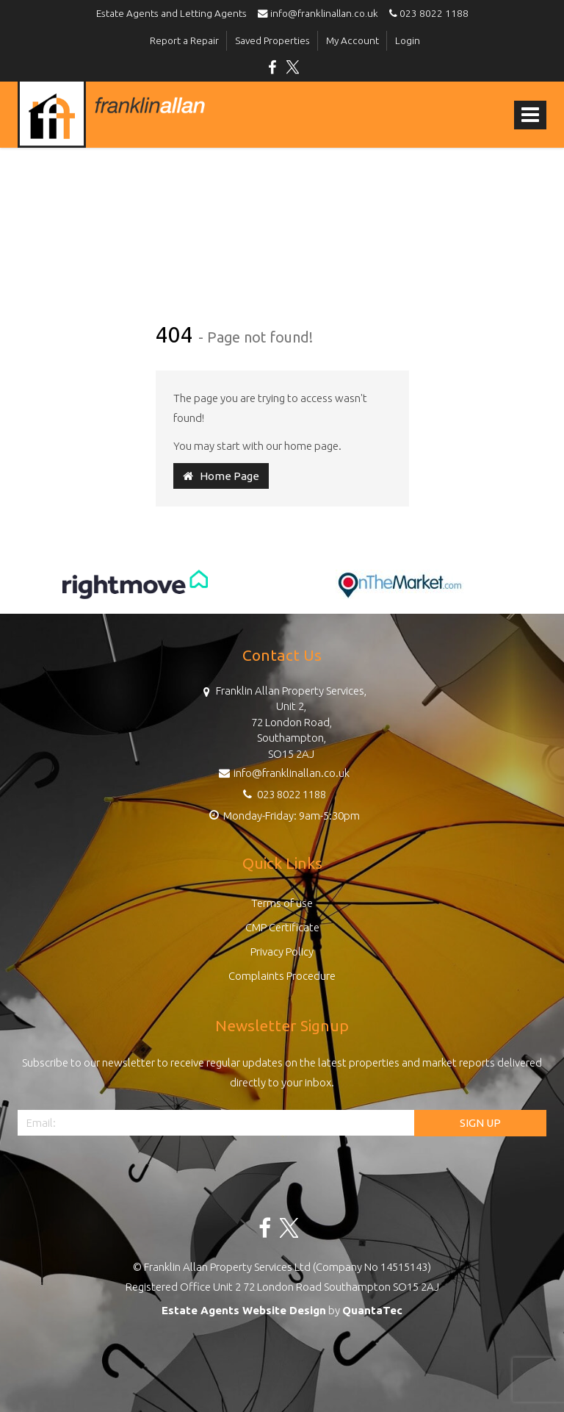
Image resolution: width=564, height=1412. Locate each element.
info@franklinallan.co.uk (321, 13)
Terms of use (282, 903)
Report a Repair (184, 40)
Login (407, 40)
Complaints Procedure (282, 976)
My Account (352, 40)
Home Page (221, 476)
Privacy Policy (282, 951)
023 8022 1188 (427, 13)
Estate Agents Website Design (244, 1310)
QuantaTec (372, 1310)
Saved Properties (272, 40)
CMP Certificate (282, 927)
